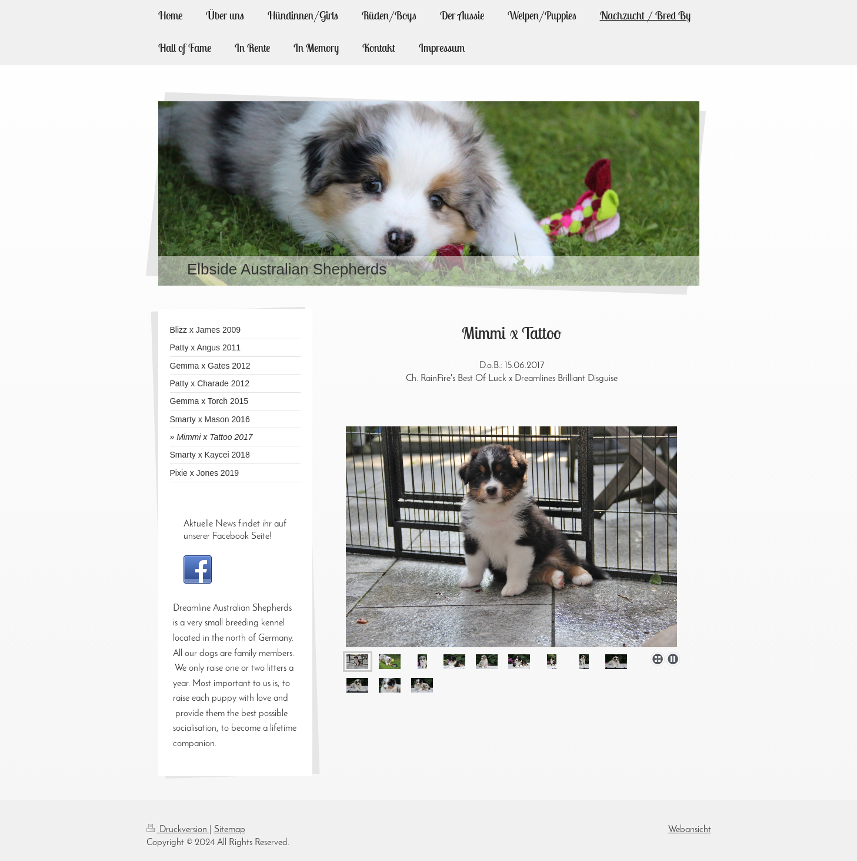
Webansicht (689, 829)
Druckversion (177, 829)
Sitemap (229, 829)
